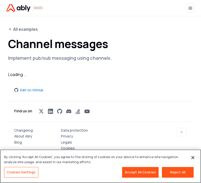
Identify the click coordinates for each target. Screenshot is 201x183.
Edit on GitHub (28, 90)
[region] (100, 166)
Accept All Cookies (140, 172)
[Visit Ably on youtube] (87, 111)
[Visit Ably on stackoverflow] (78, 111)
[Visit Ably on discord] (69, 111)
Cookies (68, 148)
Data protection (74, 130)
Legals (66, 142)
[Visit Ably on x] (41, 111)
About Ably (23, 136)
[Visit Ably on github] (60, 111)
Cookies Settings (21, 172)
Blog (18, 142)
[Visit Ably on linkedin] (50, 111)
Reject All (178, 172)
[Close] (192, 157)
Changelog (23, 130)
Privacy (67, 136)
